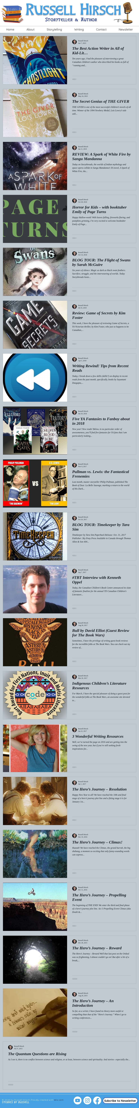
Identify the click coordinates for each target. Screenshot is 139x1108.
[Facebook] (97, 1100)
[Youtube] (78, 1100)
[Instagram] (87, 1100)
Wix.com (59, 1100)
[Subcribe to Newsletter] (120, 1101)
